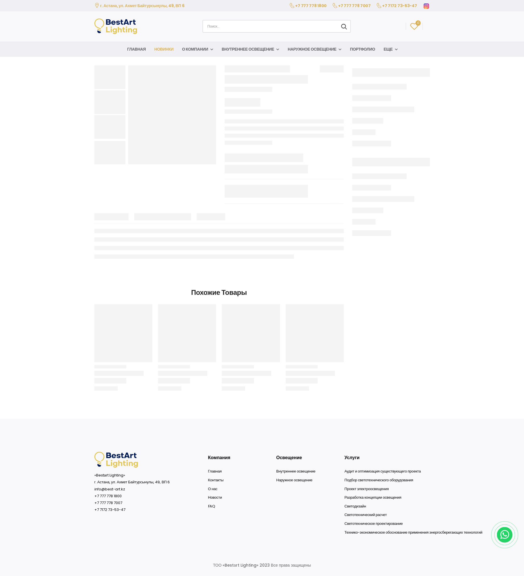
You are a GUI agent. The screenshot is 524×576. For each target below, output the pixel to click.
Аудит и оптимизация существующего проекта (383, 471)
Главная (136, 49)
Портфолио (362, 49)
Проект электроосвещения (367, 489)
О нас (213, 489)
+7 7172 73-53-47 (399, 6)
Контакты (216, 480)
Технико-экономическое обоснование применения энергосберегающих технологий (413, 532)
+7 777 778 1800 (311, 6)
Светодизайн (355, 506)
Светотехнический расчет (366, 515)
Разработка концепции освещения (373, 497)
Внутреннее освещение (248, 49)
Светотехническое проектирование (374, 523)
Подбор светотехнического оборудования (379, 480)
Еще (388, 49)
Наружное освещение (312, 49)
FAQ (211, 506)
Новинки (163, 49)
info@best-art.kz (109, 489)
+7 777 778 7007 (354, 6)
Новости (215, 497)
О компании (195, 49)
